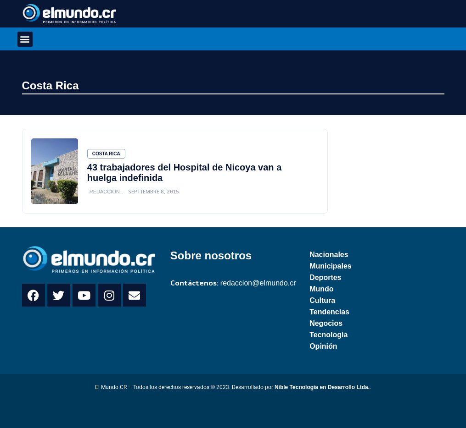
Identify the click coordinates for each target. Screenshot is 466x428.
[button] (25, 39)
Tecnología (328, 335)
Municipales (330, 266)
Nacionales (328, 254)
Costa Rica (50, 85)
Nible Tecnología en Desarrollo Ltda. (322, 387)
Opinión (323, 346)
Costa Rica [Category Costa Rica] (106, 153)
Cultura (322, 300)
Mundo (321, 289)
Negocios (325, 323)
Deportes (325, 277)
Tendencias (329, 312)
